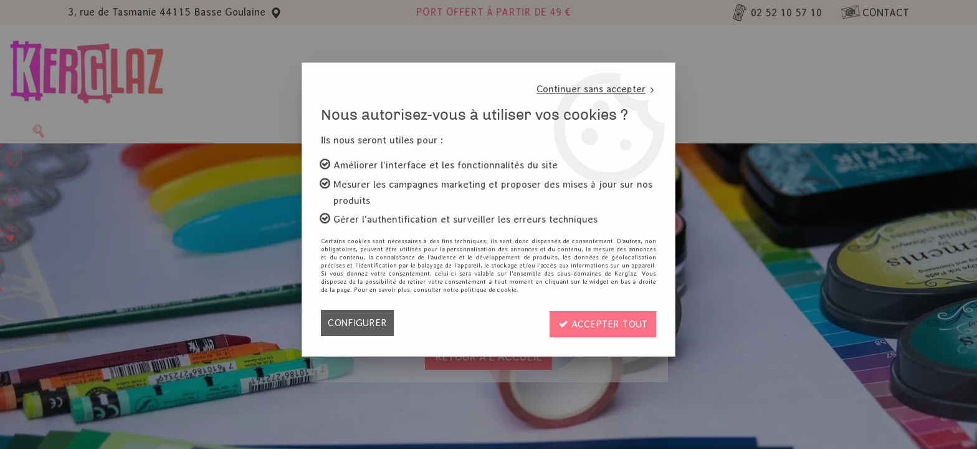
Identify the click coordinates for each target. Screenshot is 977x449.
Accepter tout (601, 322)
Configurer (357, 322)
